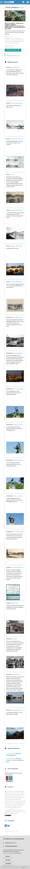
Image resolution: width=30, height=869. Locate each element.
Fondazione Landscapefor (13, 867)
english (7, 856)
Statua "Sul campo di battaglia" (21, 389)
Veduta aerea (15, 67)
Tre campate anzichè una (20, 353)
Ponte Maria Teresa (19, 531)
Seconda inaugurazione (16, 281)
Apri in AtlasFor (13, 50)
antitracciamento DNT (8, 853)
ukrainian (8, 863)
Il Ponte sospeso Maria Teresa (18, 103)
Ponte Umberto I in (13, 753)
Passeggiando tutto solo (18, 710)
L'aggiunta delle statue (16, 246)
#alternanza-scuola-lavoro (13, 55)
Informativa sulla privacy (11, 846)
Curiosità (15, 639)
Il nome (12, 174)
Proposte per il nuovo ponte (17, 139)
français (8, 860)
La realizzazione (18, 317)
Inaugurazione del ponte (16, 210)
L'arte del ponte (16, 674)
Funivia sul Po (15, 603)
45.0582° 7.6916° (9, 47)
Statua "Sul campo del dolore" (21, 460)
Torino (22, 8)
